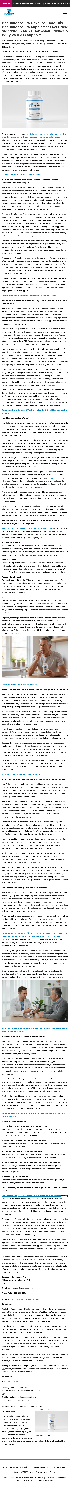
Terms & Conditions (59, 1467)
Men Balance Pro (11, 1381)
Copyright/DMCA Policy (23, 1472)
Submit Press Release (40, 1467)
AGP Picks (5, 4)
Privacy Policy (42, 1472)
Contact (53, 1472)
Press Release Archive (19, 1467)
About (5, 1467)
